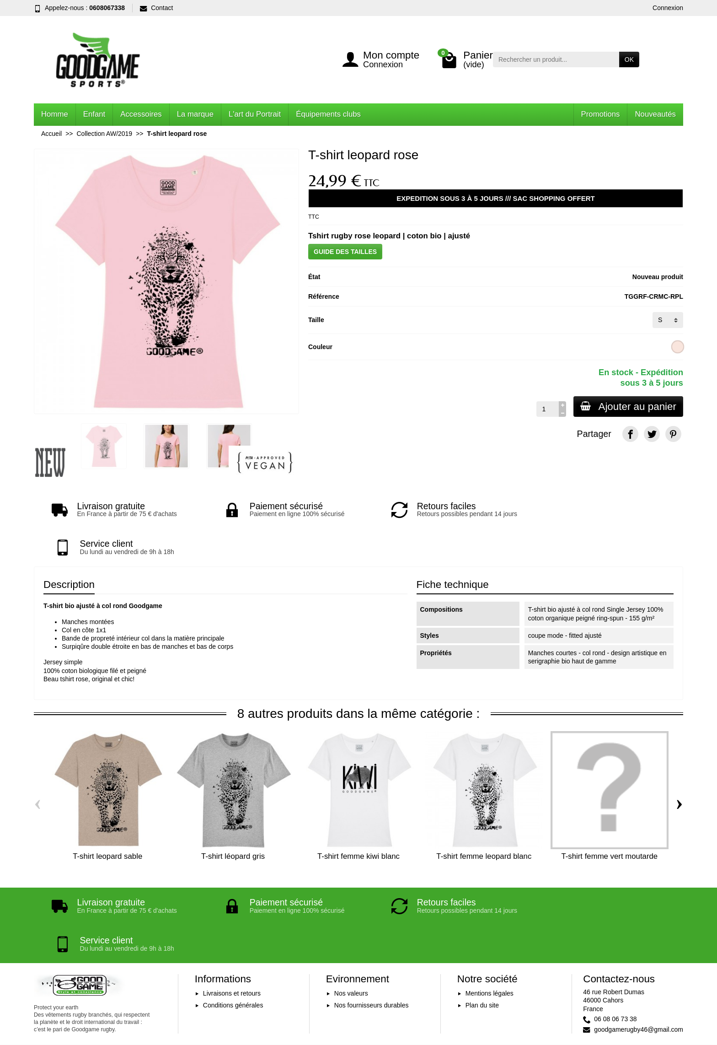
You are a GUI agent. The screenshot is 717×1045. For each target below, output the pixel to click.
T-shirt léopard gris (233, 818)
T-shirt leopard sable (107, 818)
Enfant (94, 114)
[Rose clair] (678, 346)
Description (69, 547)
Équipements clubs (328, 114)
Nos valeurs (351, 918)
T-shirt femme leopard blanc (483, 818)
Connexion (668, 7)
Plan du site (482, 929)
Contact (156, 7)
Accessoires (140, 114)
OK (629, 59)
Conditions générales (233, 929)
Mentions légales (490, 918)
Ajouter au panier (628, 406)
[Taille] (668, 320)
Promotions (600, 114)
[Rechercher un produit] (556, 59)
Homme (54, 114)
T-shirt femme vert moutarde (609, 818)
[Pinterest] (673, 434)
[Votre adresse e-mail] (338, 988)
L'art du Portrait (255, 114)
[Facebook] (630, 434)
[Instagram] (673, 1001)
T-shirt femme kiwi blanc (358, 818)
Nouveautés (655, 114)
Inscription (443, 988)
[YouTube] (652, 1001)
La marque (195, 114)
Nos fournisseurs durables (371, 929)
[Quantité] (546, 409)
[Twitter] (652, 434)
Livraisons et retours (232, 918)
